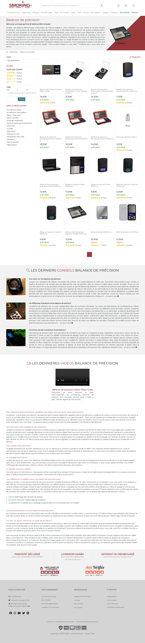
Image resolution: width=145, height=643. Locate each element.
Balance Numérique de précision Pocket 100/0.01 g (76, 233)
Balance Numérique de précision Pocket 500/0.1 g (50, 185)
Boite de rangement (15, 120)
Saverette (10, 139)
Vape (73, 13)
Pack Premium (112, 604)
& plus (14, 72)
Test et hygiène (13, 142)
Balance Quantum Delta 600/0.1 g (100, 185)
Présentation (112, 596)
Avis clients (78, 607)
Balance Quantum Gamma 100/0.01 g (127, 185)
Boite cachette (13, 118)
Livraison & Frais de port (50, 607)
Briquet (36, 13)
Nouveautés (124, 13)
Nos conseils (78, 604)
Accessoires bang (14, 110)
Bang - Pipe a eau (14, 115)
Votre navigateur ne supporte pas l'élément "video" (72, 377)
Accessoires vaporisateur (17, 112)
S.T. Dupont (64, 13)
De (12, 90)
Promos (135, 13)
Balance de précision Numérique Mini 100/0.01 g (126, 90)
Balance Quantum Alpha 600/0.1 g (75, 185)
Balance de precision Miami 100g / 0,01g (51, 90)
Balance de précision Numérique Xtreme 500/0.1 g (102, 138)
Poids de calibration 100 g (126, 137)
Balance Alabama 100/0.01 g (127, 232)
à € (22, 90)
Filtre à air (11, 126)
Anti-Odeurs (95, 13)
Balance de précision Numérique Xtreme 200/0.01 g (76, 139)
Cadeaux (105, 13)
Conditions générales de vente (87, 622)
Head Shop (26, 13)
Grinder (10, 129)
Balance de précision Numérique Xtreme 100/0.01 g (51, 139)
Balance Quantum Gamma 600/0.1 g (50, 233)
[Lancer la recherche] (102, 6)
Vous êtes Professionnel (115, 607)
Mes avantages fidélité (49, 604)
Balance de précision (27, 52)
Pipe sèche (11, 131)
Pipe (56, 13)
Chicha (86, 13)
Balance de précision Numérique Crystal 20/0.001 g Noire (76, 91)
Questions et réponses (82, 596)
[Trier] (21, 60)
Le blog (77, 600)
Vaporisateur (12, 145)
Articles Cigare (46, 13)
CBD (79, 13)
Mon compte (46, 600)
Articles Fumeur (13, 13)
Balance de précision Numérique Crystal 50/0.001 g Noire (102, 91)
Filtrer (21, 99)
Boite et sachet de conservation (19, 123)
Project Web (90, 634)
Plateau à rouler (13, 134)
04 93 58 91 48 (14, 596)
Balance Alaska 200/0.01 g (101, 232)
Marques (114, 13)
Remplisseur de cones (15, 137)
